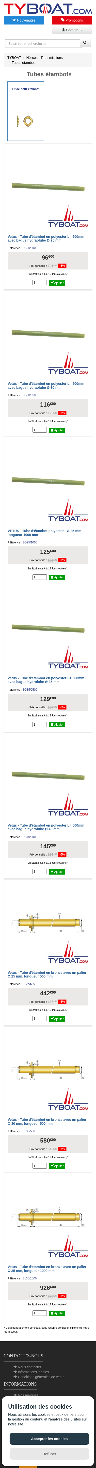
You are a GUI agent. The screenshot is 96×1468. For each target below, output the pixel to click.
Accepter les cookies (49, 1439)
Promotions (72, 20)
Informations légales (33, 1372)
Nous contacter (29, 1367)
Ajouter (57, 283)
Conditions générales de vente (41, 1377)
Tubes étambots (24, 63)
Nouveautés (24, 20)
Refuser (49, 1454)
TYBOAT (14, 58)
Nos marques (28, 1395)
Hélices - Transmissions (44, 58)
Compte (72, 30)
